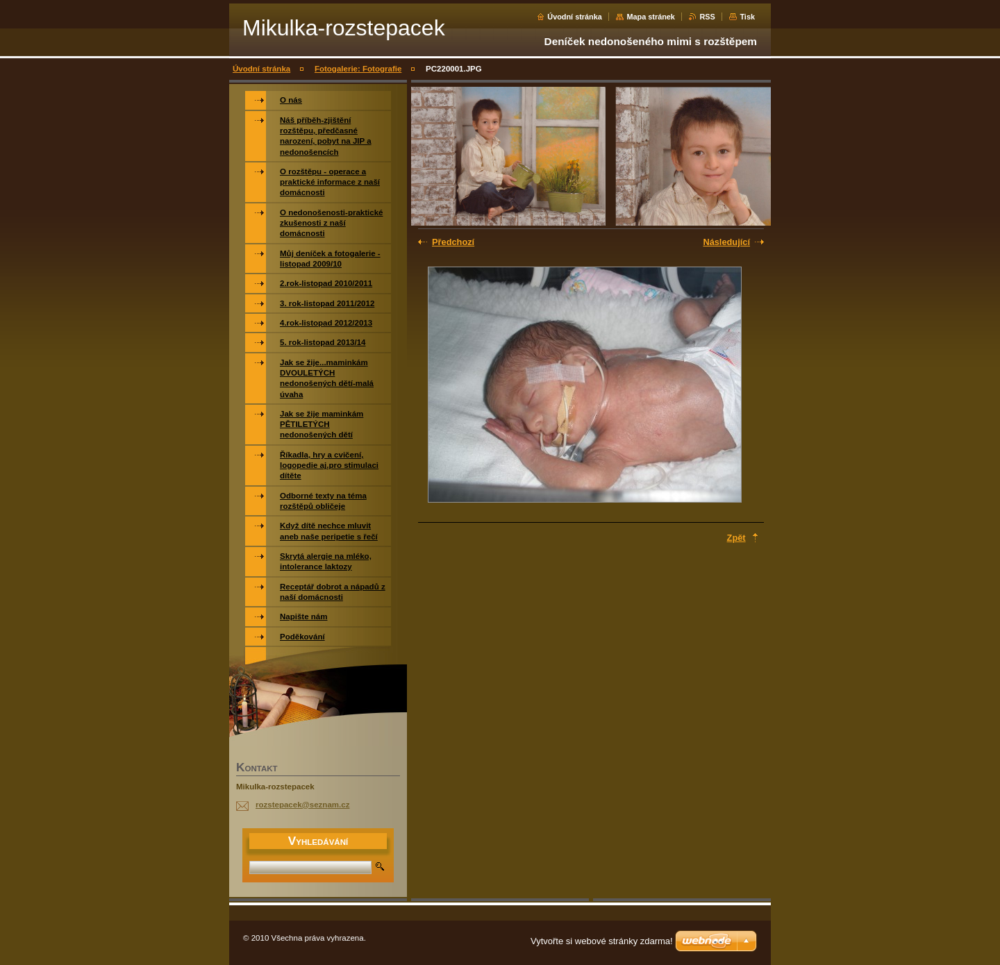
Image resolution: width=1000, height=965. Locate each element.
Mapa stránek (650, 16)
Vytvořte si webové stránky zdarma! (602, 941)
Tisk (747, 16)
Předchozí (453, 242)
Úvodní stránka (574, 16)
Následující (726, 242)
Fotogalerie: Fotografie (358, 69)
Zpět (736, 537)
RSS (707, 16)
